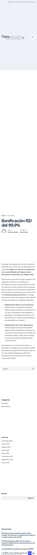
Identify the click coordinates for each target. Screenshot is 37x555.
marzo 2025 (6, 444)
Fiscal (4, 216)
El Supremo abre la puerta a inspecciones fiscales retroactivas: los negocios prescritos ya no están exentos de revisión (18, 535)
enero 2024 (5, 453)
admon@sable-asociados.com (26, 2)
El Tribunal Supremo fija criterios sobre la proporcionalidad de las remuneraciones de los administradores (18, 543)
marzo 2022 (6, 463)
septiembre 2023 (7, 459)
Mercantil (5, 406)
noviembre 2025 (7, 441)
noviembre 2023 (7, 456)
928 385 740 (11, 2)
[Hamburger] (32, 37)
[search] (33, 369)
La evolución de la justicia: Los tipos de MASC (18, 549)
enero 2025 (5, 450)
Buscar (4, 493)
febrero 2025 (6, 447)
